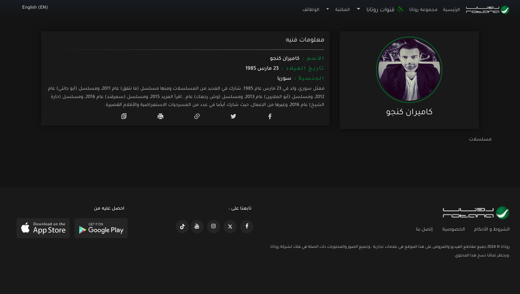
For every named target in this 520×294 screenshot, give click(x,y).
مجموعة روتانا (423, 10)
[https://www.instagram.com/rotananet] (213, 226)
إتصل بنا (424, 229)
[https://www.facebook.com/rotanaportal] (246, 226)
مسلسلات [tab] (480, 139)
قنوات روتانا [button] (385, 10)
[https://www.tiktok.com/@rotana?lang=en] (182, 226)
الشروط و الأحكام (492, 229)
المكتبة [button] (342, 10)
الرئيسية (451, 10)
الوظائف (310, 10)
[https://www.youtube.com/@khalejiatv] (197, 226)
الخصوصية (453, 229)
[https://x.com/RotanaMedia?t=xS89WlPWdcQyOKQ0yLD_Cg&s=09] (230, 226)
